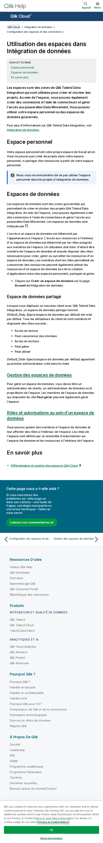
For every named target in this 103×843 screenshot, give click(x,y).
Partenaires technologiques (28, 715)
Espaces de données (24, 72)
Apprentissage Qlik (23, 583)
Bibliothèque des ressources (29, 594)
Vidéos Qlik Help (21, 567)
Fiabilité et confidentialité (27, 693)
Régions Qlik (18, 726)
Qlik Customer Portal (24, 589)
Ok (51, 829)
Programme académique (26, 766)
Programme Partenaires (26, 772)
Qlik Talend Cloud (22, 625)
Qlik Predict (17, 657)
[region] (51, 821)
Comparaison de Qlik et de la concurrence (38, 709)
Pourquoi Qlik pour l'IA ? (26, 704)
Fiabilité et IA (18, 698)
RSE (12, 755)
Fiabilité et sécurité (23, 687)
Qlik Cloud (21, 16)
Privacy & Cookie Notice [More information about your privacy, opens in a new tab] (53, 822)
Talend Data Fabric (22, 630)
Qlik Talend (17, 619)
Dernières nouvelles (23, 783)
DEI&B (14, 761)
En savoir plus (19, 77)
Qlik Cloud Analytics (23, 646)
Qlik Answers (18, 652)
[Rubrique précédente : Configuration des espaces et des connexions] (27, 539)
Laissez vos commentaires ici (31, 522)
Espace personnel (22, 67)
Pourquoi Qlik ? (20, 681)
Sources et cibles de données (30, 720)
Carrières (16, 777)
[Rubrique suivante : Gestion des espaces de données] (76, 539)
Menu (97, 7)
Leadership (17, 750)
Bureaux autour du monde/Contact (33, 788)
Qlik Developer (20, 572)
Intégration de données (38, 27)
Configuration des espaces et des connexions (34, 31)
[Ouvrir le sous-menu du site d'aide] (5, 17)
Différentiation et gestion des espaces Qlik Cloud (44, 465)
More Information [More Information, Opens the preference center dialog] (51, 838)
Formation (16, 578)
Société (15, 744)
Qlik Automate (19, 663)
